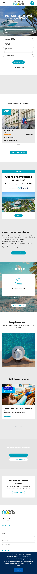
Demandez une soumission (18, 455)
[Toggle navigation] (4, 3)
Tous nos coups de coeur (18, 152)
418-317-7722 (6, 518)
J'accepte (18, 570)
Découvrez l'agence (18, 305)
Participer (18, 215)
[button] (17, 144)
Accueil (3, 533)
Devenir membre (18, 492)
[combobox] (19, 55)
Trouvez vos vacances (18, 459)
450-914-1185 (6, 521)
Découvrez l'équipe (18, 253)
